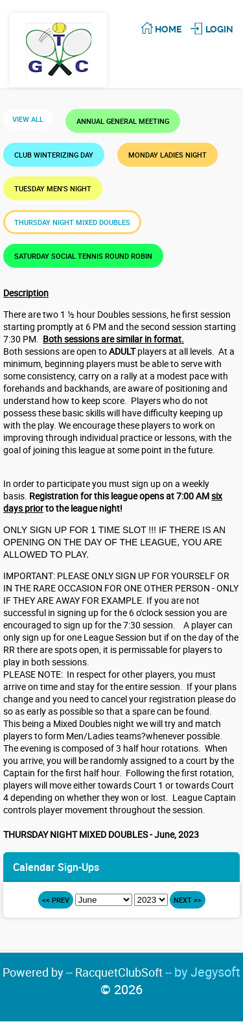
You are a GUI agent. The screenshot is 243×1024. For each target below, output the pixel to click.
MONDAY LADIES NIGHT (167, 155)
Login (219, 29)
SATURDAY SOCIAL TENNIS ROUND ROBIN (83, 256)
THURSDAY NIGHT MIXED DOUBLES (72, 222)
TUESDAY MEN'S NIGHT (52, 188)
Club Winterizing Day (53, 155)
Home (168, 29)
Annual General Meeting (122, 121)
